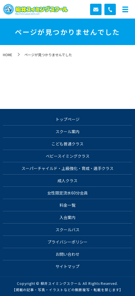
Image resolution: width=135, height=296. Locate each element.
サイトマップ (67, 266)
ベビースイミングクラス (68, 156)
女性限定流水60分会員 (67, 193)
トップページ (67, 119)
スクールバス (67, 229)
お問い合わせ (67, 254)
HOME (7, 54)
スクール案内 (67, 131)
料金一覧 (67, 205)
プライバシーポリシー (67, 242)
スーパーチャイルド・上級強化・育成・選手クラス (67, 168)
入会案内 (67, 217)
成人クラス (67, 180)
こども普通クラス (67, 144)
